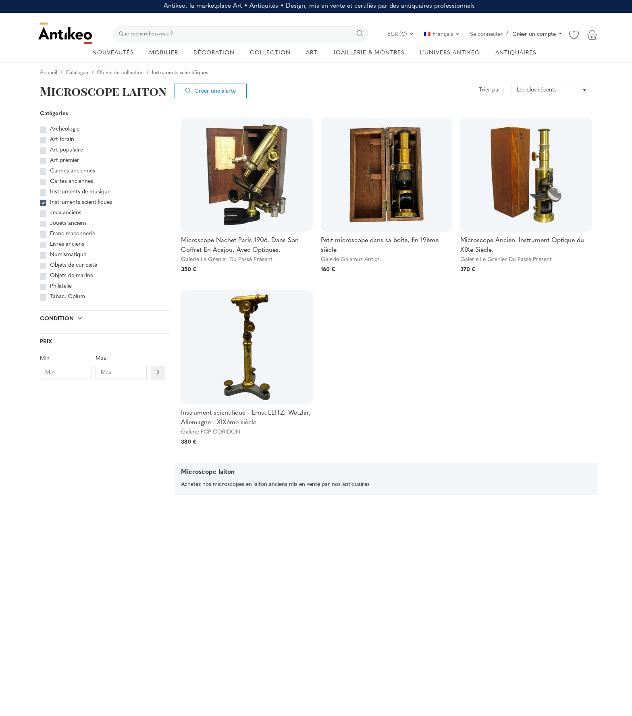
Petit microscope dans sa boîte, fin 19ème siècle (380, 245)
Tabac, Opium (67, 297)
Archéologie (64, 129)
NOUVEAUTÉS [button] (113, 53)
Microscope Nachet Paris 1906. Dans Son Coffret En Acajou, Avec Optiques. (240, 245)
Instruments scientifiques (81, 202)
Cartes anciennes (71, 181)
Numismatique (68, 255)
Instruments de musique (80, 192)
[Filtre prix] (158, 373)
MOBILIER (163, 53)
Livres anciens (67, 244)
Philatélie (61, 286)
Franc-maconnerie (72, 234)
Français (442, 34)
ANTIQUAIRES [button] (515, 53)
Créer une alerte (210, 91)
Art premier (64, 161)
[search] (240, 34)
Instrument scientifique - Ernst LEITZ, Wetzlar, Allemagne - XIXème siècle (246, 418)
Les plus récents (537, 90)
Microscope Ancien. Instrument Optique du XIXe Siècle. (522, 245)
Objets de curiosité (73, 265)
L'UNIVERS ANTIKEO (450, 53)
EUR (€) (400, 34)
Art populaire (66, 150)
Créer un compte (534, 34)
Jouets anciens (68, 223)
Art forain (62, 140)
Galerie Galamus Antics (350, 260)
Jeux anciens (65, 213)
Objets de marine (71, 276)
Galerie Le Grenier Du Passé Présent (226, 260)
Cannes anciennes (72, 171)
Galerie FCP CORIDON (210, 432)
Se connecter (486, 34)
